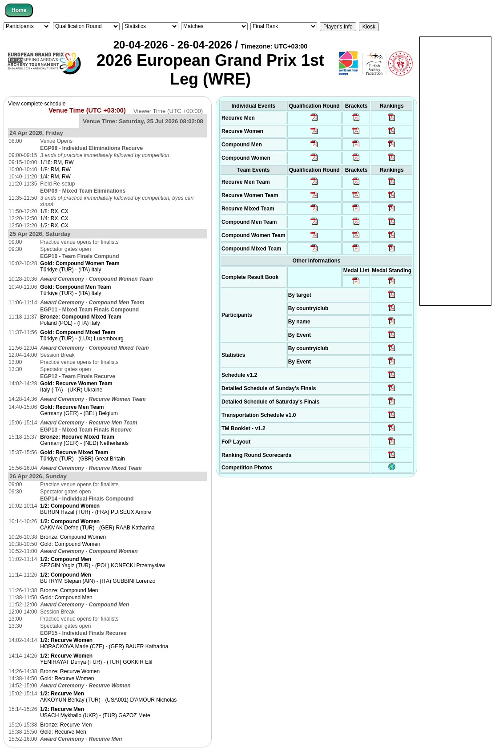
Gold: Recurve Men (63, 732)
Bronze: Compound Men (69, 590)
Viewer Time (168, 110)
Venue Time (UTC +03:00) (87, 110)
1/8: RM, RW (55, 169)
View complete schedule (36, 104)
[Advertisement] (455, 170)
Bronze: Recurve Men (66, 725)
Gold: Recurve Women (67, 678)
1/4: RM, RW (55, 177)
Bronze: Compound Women (73, 537)
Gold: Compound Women (70, 544)
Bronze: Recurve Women (70, 671)
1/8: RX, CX (54, 211)
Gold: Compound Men (66, 597)
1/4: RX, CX (54, 218)
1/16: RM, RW (56, 162)
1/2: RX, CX (54, 225)
